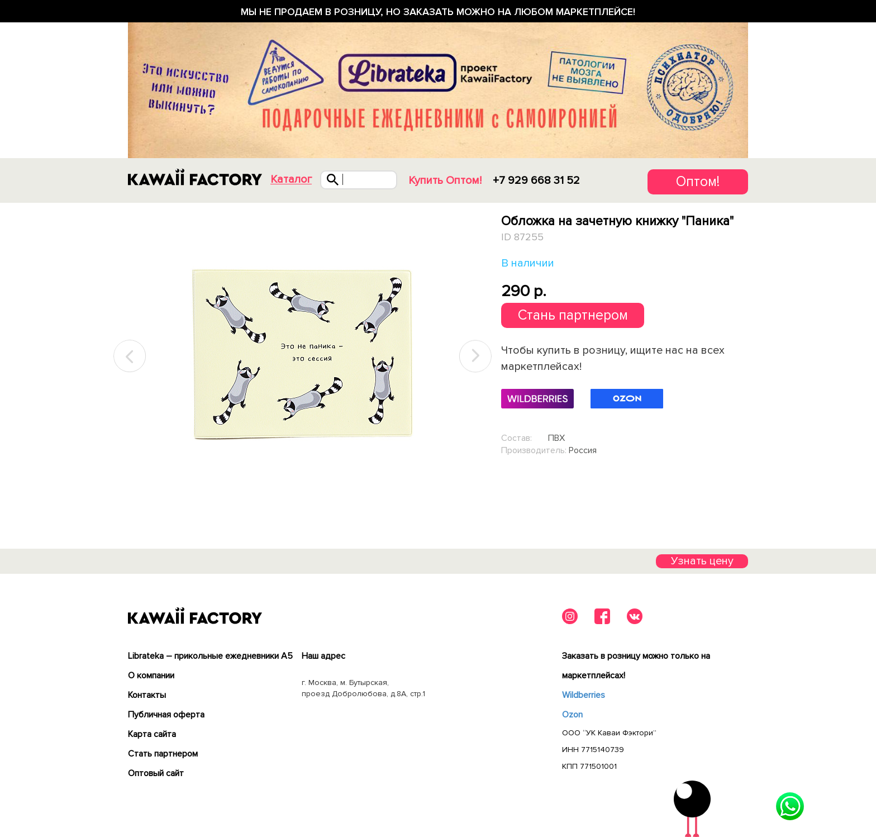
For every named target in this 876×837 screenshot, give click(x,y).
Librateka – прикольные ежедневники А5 (210, 656)
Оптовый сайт (156, 773)
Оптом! (698, 181)
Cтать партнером (163, 753)
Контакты (147, 695)
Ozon (572, 714)
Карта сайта (152, 734)
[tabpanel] (302, 356)
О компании (151, 675)
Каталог (291, 179)
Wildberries (583, 695)
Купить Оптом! (445, 180)
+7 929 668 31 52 (536, 180)
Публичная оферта (166, 714)
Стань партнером (573, 315)
